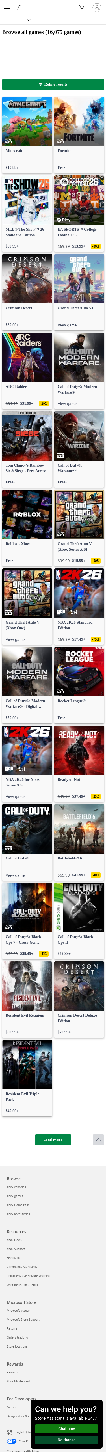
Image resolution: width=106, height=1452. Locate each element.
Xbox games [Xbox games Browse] (15, 1196)
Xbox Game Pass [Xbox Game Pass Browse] (18, 1205)
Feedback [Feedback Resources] (13, 1257)
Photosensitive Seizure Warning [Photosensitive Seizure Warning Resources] (28, 1275)
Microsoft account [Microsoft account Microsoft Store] (19, 1310)
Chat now (66, 1428)
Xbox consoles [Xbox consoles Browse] (16, 1187)
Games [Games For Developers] (11, 1407)
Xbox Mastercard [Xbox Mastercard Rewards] (18, 1381)
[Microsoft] (52, 4)
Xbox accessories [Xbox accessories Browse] (18, 1214)
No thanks (67, 1440)
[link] (27, 135)
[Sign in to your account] (97, 7)
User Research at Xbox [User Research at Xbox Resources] (22, 1284)
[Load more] (53, 1139)
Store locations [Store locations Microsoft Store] (17, 1346)
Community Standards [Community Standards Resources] (22, 1266)
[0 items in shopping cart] (83, 7)
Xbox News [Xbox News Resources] (14, 1239)
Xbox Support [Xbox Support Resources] (16, 1248)
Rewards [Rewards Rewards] (13, 1372)
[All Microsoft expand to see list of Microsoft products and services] (7, 7)
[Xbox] (14, 19)
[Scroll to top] (98, 1139)
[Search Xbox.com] (20, 7)
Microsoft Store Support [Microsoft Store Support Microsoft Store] (23, 1319)
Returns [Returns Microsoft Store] (12, 1328)
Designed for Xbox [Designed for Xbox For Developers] (19, 1416)
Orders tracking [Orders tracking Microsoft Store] (17, 1337)
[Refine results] (53, 84)
